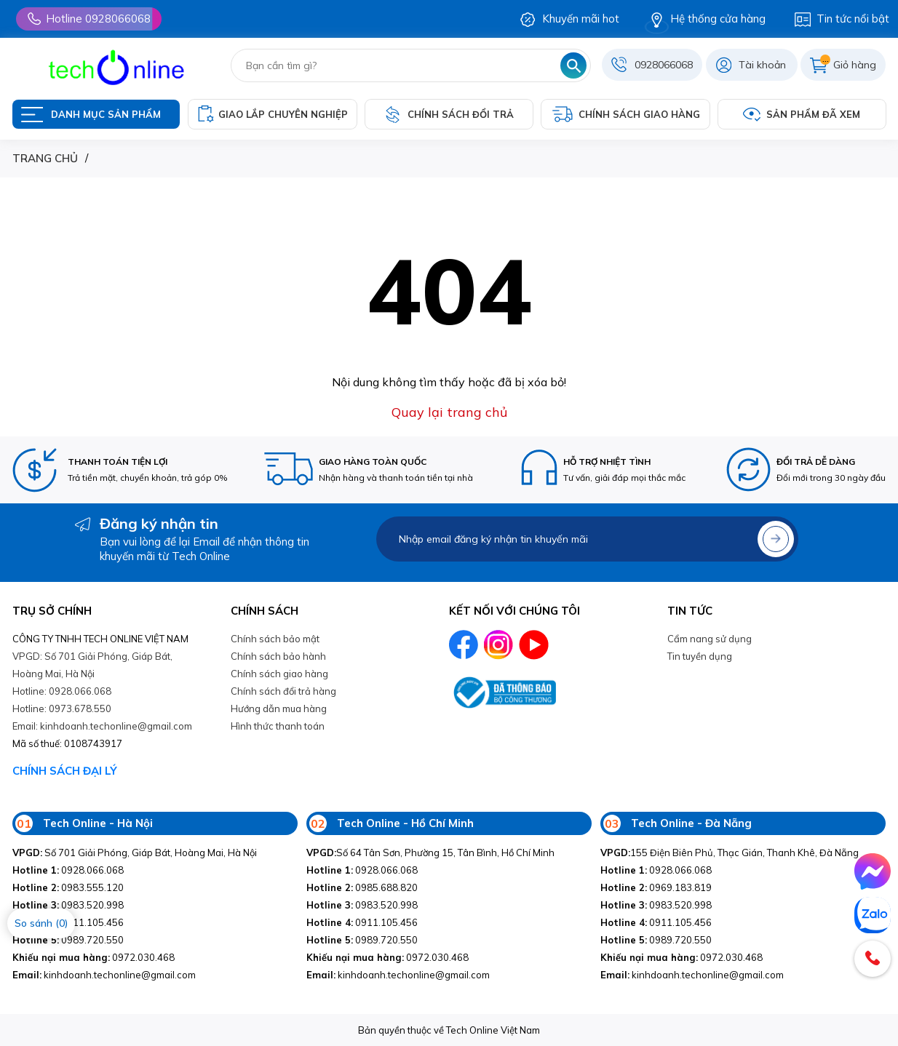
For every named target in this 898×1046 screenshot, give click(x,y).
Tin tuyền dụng (699, 656)
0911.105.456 (362, 922)
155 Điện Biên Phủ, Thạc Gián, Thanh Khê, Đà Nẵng (729, 852)
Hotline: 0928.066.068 (61, 691)
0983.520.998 (68, 905)
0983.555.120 (68, 887)
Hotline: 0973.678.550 (61, 708)
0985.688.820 (362, 887)
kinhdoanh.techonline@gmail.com (104, 975)
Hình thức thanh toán (278, 726)
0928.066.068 (68, 870)
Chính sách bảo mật (275, 638)
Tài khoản (762, 64)
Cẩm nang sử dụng (709, 638)
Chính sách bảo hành (278, 656)
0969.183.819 (656, 887)
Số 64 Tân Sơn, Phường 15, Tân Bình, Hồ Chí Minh (430, 852)
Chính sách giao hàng (279, 673)
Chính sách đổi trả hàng (283, 691)
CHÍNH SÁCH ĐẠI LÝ (64, 771)
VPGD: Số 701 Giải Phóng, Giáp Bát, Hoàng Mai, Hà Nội (92, 664)
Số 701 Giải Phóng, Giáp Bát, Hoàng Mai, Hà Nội (134, 852)
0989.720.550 (68, 940)
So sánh (41, 923)
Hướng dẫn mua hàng (279, 708)
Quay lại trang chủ (449, 412)
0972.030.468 (93, 957)
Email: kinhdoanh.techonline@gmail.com (102, 726)
